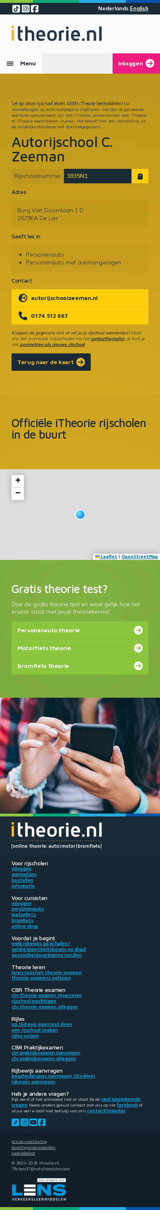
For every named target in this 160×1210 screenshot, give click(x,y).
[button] (80, 514)
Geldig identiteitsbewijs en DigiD (49, 949)
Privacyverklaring (29, 1141)
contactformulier (108, 338)
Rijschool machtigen (34, 1001)
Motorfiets (24, 914)
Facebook (127, 1105)
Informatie (23, 886)
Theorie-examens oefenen (41, 978)
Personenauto (28, 909)
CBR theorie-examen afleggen (45, 1007)
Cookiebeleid (23, 1153)
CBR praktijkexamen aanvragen (46, 1053)
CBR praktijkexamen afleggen (44, 1058)
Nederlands (113, 8)
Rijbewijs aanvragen (34, 1082)
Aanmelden (24, 874)
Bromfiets (22, 920)
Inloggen (21, 868)
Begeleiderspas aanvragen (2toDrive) (53, 1076)
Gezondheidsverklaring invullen (47, 955)
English (139, 8)
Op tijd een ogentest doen (42, 1024)
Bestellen (22, 880)
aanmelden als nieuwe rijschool (52, 344)
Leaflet (106, 556)
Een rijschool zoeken (35, 1030)
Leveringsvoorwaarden (34, 1147)
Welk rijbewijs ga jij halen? (41, 943)
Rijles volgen (25, 1036)
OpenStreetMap (140, 556)
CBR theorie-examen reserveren (47, 995)
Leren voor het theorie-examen (47, 972)
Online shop (25, 926)
